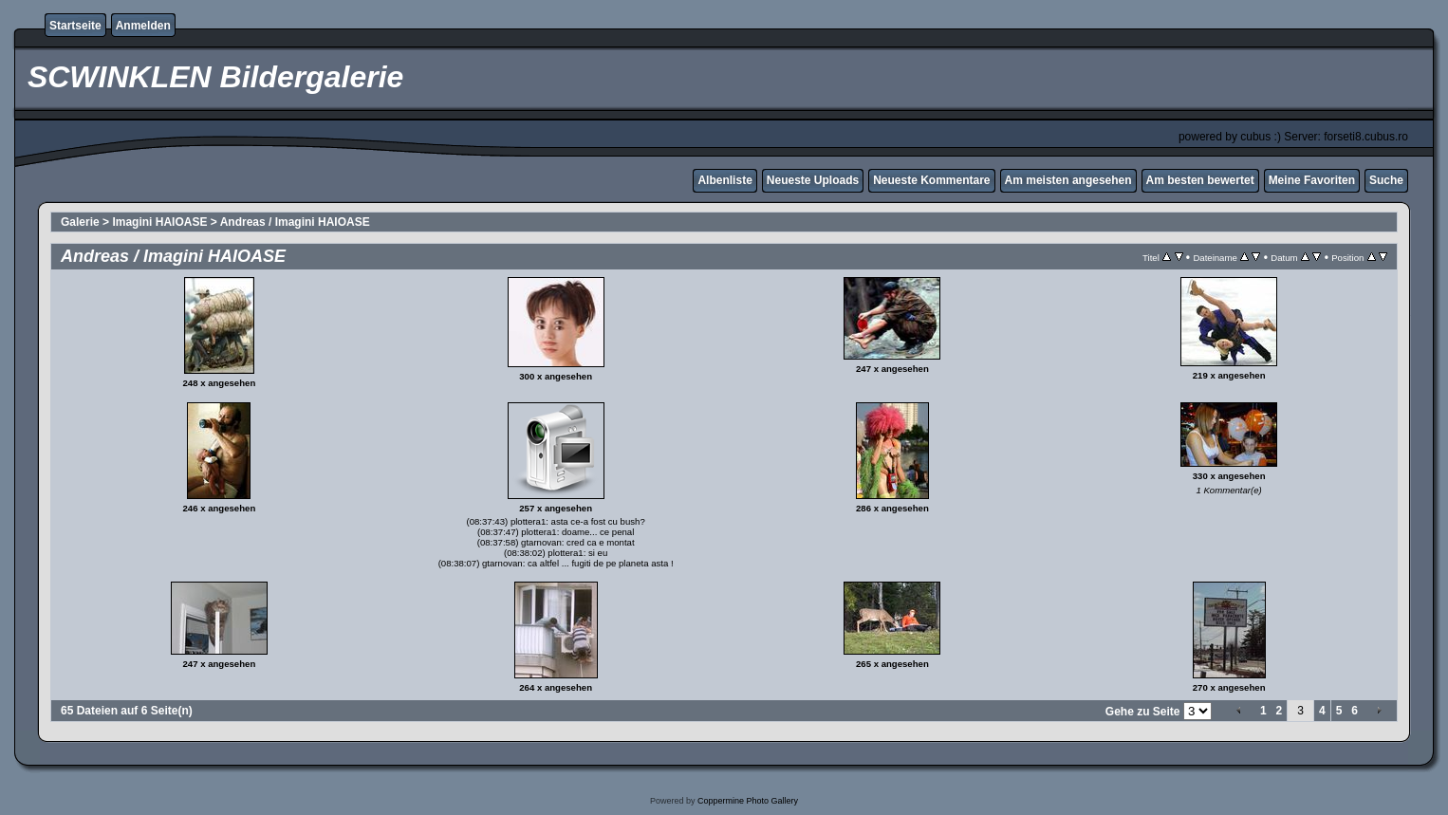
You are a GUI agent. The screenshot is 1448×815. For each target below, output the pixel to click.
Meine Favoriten (1312, 180)
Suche (1386, 180)
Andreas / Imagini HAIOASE (295, 222)
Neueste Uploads (813, 180)
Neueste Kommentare (931, 180)
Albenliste (724, 180)
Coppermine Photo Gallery (747, 801)
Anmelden (143, 25)
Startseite (75, 25)
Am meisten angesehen (1068, 180)
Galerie (80, 222)
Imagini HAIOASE (159, 222)
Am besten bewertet (1200, 180)
